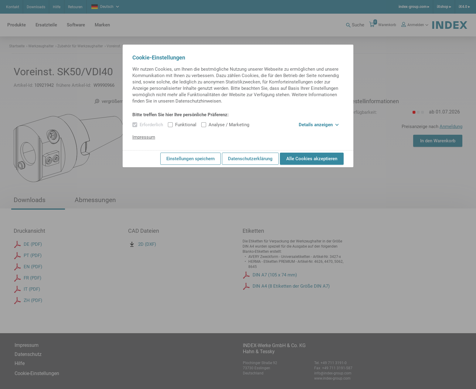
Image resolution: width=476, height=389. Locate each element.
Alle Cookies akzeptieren (311, 158)
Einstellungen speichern (190, 158)
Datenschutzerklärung (250, 158)
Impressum (143, 137)
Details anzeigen (319, 124)
